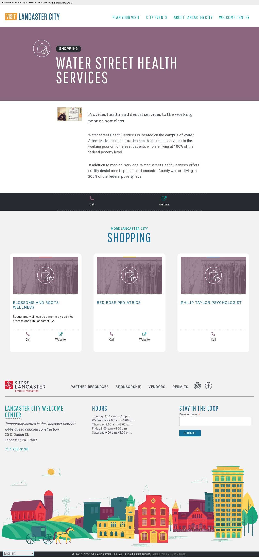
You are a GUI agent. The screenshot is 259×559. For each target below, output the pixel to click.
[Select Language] (18, 553)
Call (91, 204)
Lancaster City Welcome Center (34, 414)
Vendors (157, 389)
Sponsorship (129, 389)
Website (164, 204)
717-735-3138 (16, 451)
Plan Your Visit (127, 19)
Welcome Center (236, 19)
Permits (180, 389)
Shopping (68, 52)
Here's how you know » (61, 2)
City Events (158, 19)
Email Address (189, 417)
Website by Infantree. (170, 556)
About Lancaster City (194, 19)
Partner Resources (90, 389)
